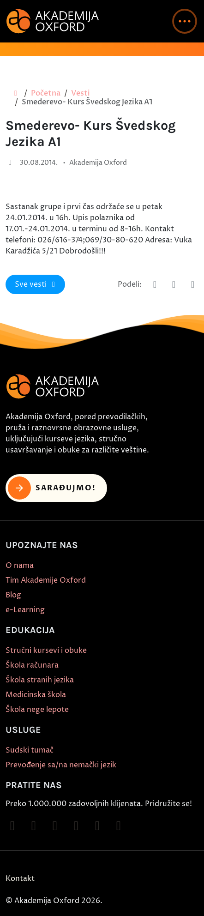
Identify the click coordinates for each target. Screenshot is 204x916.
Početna (45, 93)
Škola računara (32, 665)
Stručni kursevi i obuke (46, 650)
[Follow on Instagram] (34, 826)
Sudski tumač (30, 750)
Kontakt (20, 879)
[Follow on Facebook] (12, 826)
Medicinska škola (36, 695)
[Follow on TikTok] (55, 826)
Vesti (80, 93)
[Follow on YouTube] (76, 826)
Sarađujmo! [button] (52, 488)
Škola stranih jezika (40, 680)
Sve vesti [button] (36, 284)
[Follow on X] (97, 826)
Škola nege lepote (37, 710)
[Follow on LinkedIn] (119, 826)
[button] (184, 21)
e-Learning (25, 610)
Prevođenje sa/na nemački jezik (61, 765)
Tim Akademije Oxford (46, 580)
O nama (20, 565)
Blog (13, 595)
